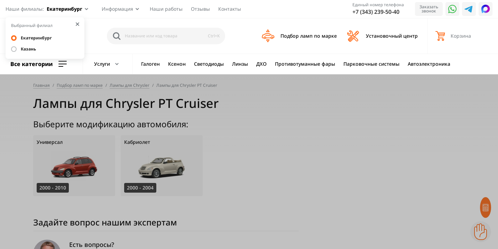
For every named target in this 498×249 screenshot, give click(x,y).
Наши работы (166, 9)
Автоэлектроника (429, 64)
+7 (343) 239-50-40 (375, 12)
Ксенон (177, 64)
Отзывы (200, 9)
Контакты (229, 9)
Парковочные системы (371, 64)
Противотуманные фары (305, 64)
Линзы (240, 64)
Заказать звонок (428, 9)
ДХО (261, 64)
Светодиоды (209, 64)
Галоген (150, 64)
